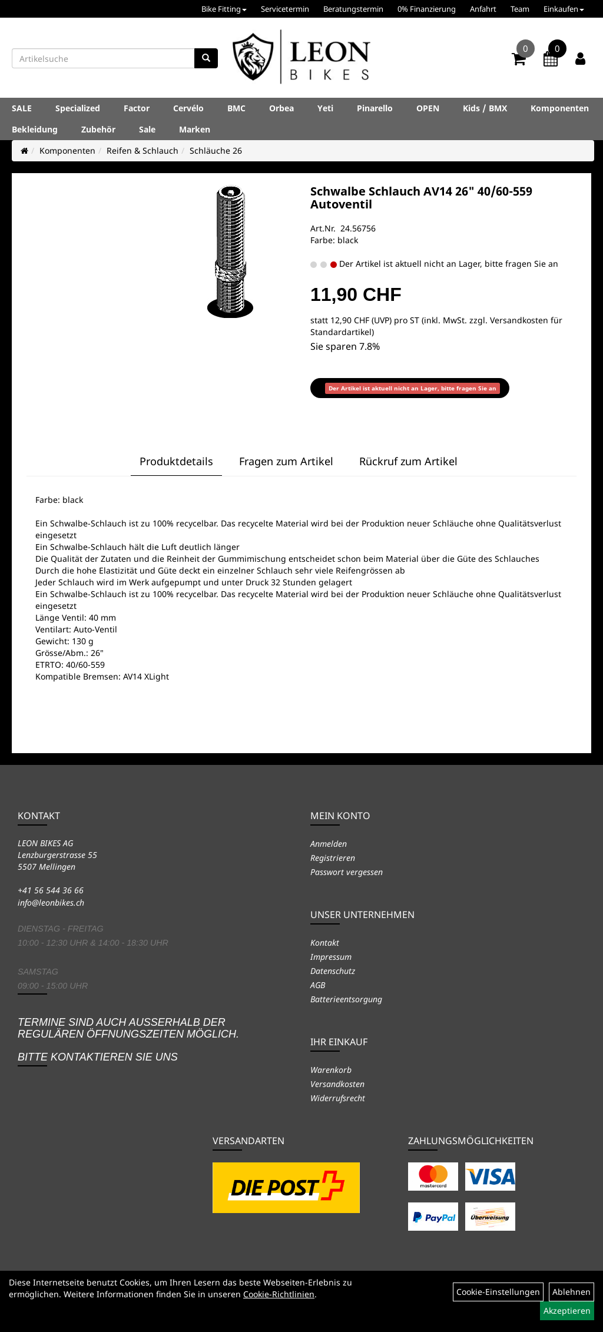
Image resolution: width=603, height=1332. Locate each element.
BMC (236, 108)
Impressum (331, 956)
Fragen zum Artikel (286, 461)
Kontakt (324, 942)
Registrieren (332, 857)
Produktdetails (176, 461)
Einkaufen (564, 9)
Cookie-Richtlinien (278, 1294)
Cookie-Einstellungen (498, 1291)
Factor (137, 108)
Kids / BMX (485, 108)
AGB (317, 984)
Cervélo (188, 108)
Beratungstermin (353, 9)
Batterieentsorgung (346, 999)
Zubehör (98, 129)
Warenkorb (331, 1069)
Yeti (325, 108)
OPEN (427, 108)
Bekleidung (35, 129)
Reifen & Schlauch (142, 150)
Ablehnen (571, 1291)
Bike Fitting (224, 9)
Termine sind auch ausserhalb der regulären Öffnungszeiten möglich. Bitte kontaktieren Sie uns (128, 1039)
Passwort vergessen (346, 871)
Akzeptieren (567, 1310)
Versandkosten (337, 1083)
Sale (147, 129)
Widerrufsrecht (337, 1098)
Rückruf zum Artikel (408, 461)
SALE (22, 108)
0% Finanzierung (426, 9)
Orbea (281, 108)
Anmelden (328, 843)
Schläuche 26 (216, 150)
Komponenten (560, 108)
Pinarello (375, 108)
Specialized (77, 108)
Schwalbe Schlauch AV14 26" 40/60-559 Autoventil (421, 197)
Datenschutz (332, 970)
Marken (194, 129)
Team (520, 9)
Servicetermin (285, 9)
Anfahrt (483, 9)
